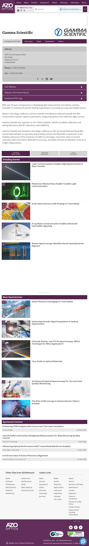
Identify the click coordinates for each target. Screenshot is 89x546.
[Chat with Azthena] (83, 541)
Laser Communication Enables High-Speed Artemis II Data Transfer (57, 165)
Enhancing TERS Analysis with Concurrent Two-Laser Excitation (33, 426)
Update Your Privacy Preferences (20, 543)
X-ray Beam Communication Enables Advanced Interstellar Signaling (54, 224)
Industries (58, 490)
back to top (77, 521)
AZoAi (23, 484)
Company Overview (12, 41)
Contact (72, 490)
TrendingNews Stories (15, 153)
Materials (57, 484)
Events (56, 481)
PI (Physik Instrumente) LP (16, 459)
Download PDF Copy (13, 98)
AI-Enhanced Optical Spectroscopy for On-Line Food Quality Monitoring (57, 382)
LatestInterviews (73, 153)
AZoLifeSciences (27, 490)
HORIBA (9, 430)
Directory (42, 490)
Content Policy (74, 507)
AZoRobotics (10, 484)
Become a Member (76, 484)
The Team (58, 499)
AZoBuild (9, 490)
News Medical (26, 487)
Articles (42, 481)
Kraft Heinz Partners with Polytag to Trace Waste (55, 203)
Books (56, 478)
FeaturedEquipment (44, 153)
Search (71, 481)
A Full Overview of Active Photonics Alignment (25, 455)
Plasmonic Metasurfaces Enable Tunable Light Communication (54, 184)
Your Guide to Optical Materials (47, 361)
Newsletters (73, 487)
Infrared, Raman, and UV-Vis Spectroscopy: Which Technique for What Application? (56, 342)
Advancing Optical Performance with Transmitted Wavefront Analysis (37, 446)
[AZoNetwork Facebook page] (21, 10)
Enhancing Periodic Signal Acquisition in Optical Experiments (55, 322)
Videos (41, 487)
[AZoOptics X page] (24, 10)
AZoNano (9, 481)
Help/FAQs (58, 493)
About (71, 478)
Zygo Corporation (13, 450)
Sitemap (57, 496)
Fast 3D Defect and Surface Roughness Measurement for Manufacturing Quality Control (41, 436)
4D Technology (12, 442)
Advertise (72, 493)
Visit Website (10, 87)
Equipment (43, 484)
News (41, 478)
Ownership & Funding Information (74, 512)
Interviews (43, 493)
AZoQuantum (26, 481)
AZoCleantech (11, 487)
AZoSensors (25, 478)
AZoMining (10, 493)
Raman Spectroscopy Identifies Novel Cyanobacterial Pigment (58, 244)
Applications (59, 487)
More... (84, 2)
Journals (42, 496)
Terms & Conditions (73, 497)
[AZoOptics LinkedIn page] (18, 10)
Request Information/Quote (17, 92)
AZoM (8, 478)
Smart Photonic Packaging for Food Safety (52, 301)
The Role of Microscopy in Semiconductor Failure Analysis (55, 402)
